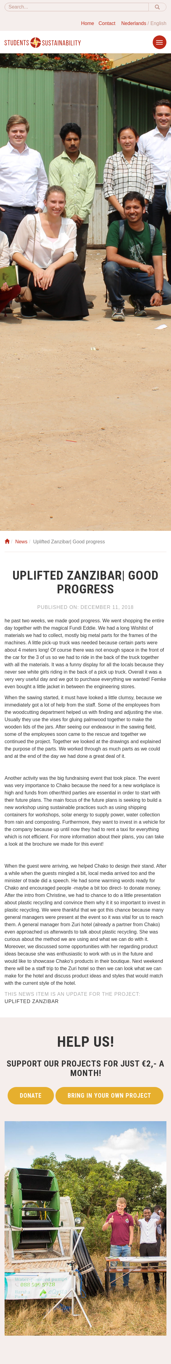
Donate (31, 1095)
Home (87, 23)
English (158, 23)
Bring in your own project (109, 1095)
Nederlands (133, 23)
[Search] (77, 7)
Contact (106, 23)
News (21, 541)
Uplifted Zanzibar (32, 1001)
